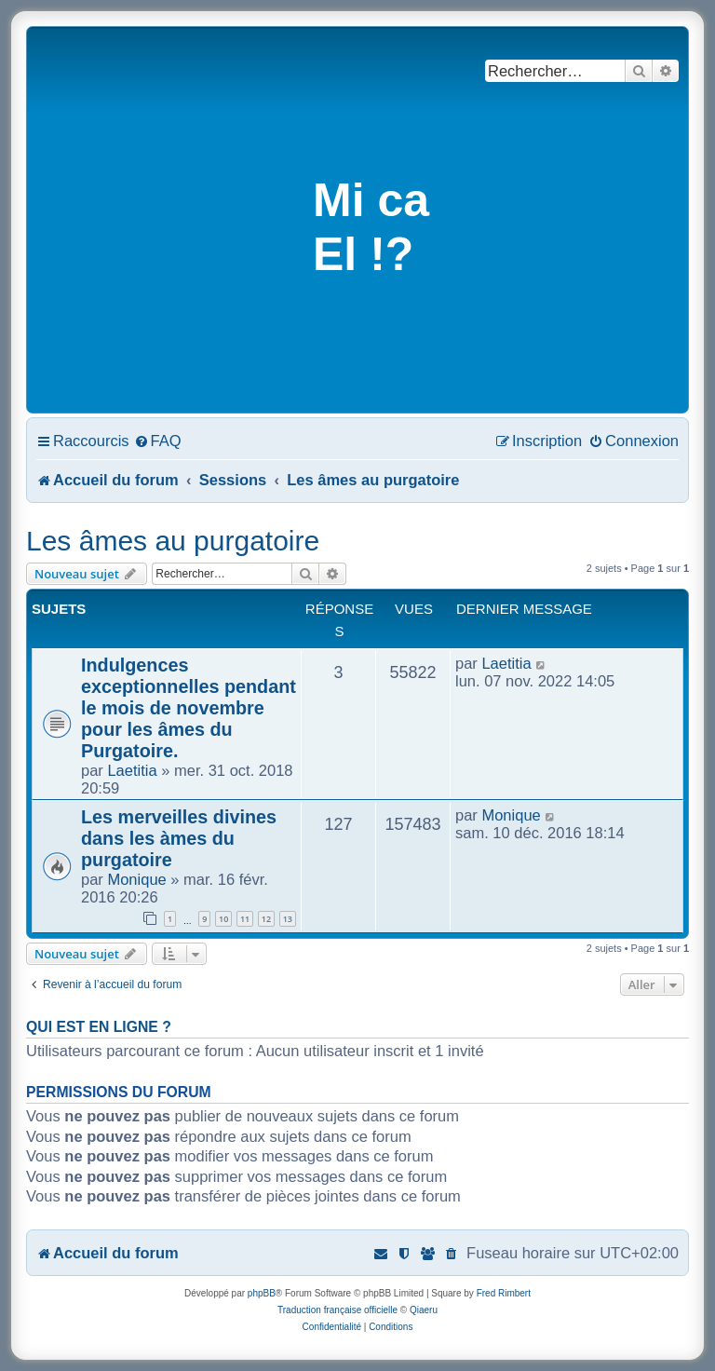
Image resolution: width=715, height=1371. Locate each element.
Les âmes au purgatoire (172, 540)
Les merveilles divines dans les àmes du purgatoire (179, 838)
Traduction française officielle (337, 1310)
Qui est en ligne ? (98, 1027)
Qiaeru (424, 1310)
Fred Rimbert (504, 1293)
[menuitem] (158, 440)
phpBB (262, 1293)
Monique (136, 879)
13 (287, 919)
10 (223, 919)
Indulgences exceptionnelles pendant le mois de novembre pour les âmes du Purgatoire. (188, 708)
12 (266, 919)
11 (245, 919)
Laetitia (131, 770)
